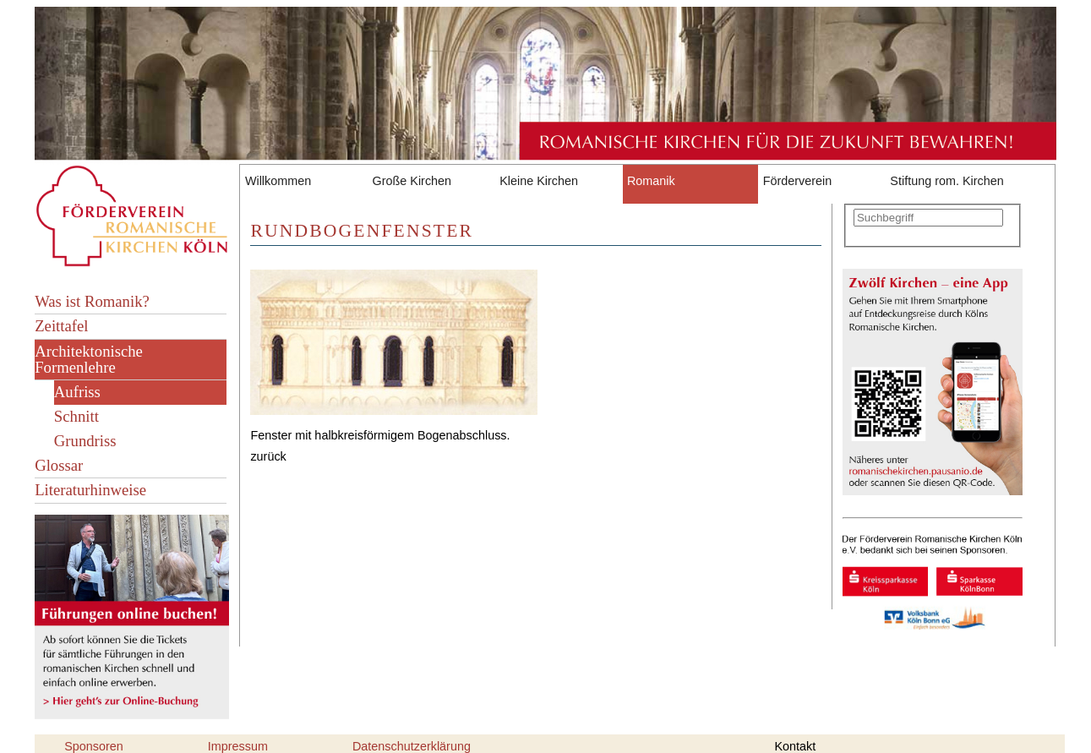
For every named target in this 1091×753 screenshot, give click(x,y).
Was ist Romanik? (92, 301)
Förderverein (797, 181)
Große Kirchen (412, 181)
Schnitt (76, 416)
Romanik (651, 181)
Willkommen (278, 181)
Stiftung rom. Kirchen (946, 181)
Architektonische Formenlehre (89, 359)
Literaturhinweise (90, 490)
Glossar (59, 465)
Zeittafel (61, 326)
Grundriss (85, 441)
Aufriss (77, 392)
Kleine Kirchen (538, 181)
